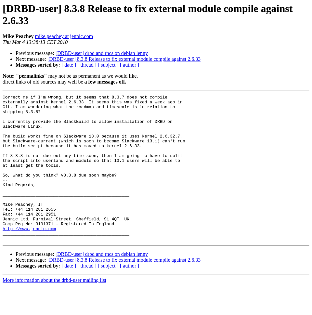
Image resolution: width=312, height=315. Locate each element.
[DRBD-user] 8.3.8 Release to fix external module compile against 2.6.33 (124, 59)
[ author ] (129, 65)
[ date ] (68, 65)
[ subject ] (108, 65)
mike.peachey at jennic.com (64, 36)
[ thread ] (87, 65)
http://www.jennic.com (29, 256)
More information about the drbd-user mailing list (54, 309)
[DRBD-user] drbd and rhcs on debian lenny (102, 53)
